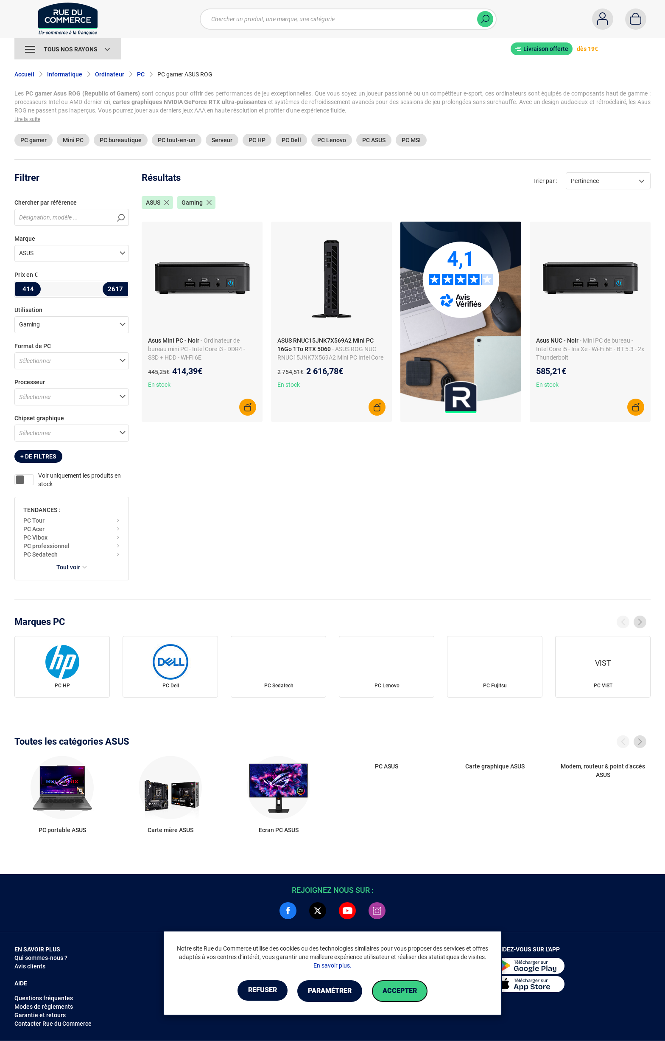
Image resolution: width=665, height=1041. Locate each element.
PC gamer (33, 140)
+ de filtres (38, 456)
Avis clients (29, 966)
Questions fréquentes (43, 998)
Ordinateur (109, 74)
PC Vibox (35, 537)
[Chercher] (485, 19)
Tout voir (71, 567)
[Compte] (602, 19)
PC (141, 74)
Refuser (257, 991)
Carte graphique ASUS (495, 766)
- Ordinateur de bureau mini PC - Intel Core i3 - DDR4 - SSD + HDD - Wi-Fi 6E (196, 349)
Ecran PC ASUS (279, 830)
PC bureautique (121, 140)
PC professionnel (46, 546)
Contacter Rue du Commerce (53, 1023)
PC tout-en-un (177, 140)
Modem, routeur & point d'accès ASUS (603, 770)
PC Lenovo (331, 140)
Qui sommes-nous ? (40, 957)
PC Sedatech (40, 554)
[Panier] (635, 19)
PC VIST (603, 686)
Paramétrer (330, 991)
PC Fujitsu (495, 686)
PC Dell (291, 140)
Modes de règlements (43, 1006)
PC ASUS (374, 140)
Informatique (64, 74)
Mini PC (73, 140)
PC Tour (34, 520)
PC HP (257, 140)
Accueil (24, 74)
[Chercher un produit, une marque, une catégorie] (348, 19)
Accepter (404, 991)
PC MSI (411, 140)
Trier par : (545, 180)
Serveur (222, 140)
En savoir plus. (332, 965)
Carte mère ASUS (170, 830)
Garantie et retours (40, 1015)
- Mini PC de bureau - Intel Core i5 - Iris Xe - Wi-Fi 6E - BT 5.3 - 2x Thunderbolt (590, 349)
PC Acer (34, 529)
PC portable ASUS (62, 830)
